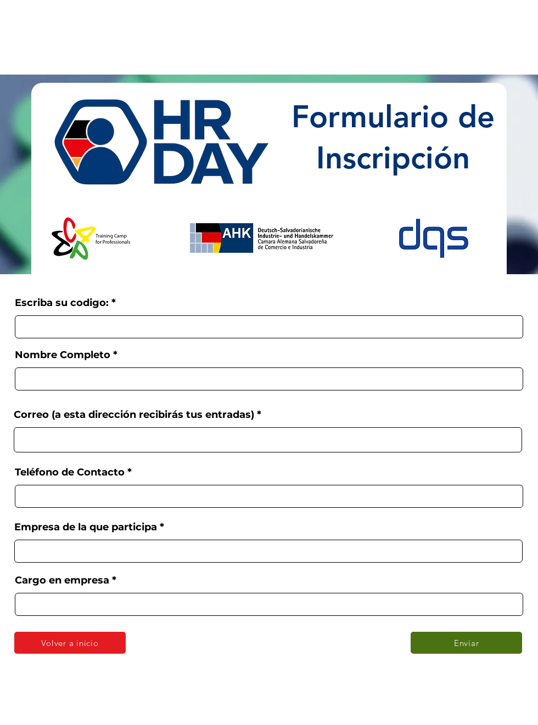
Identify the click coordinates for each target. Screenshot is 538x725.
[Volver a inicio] (70, 643)
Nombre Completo (62, 355)
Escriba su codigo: (62, 303)
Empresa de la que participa (85, 527)
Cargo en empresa (62, 580)
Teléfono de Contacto (70, 472)
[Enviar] (466, 643)
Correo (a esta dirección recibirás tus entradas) (134, 415)
